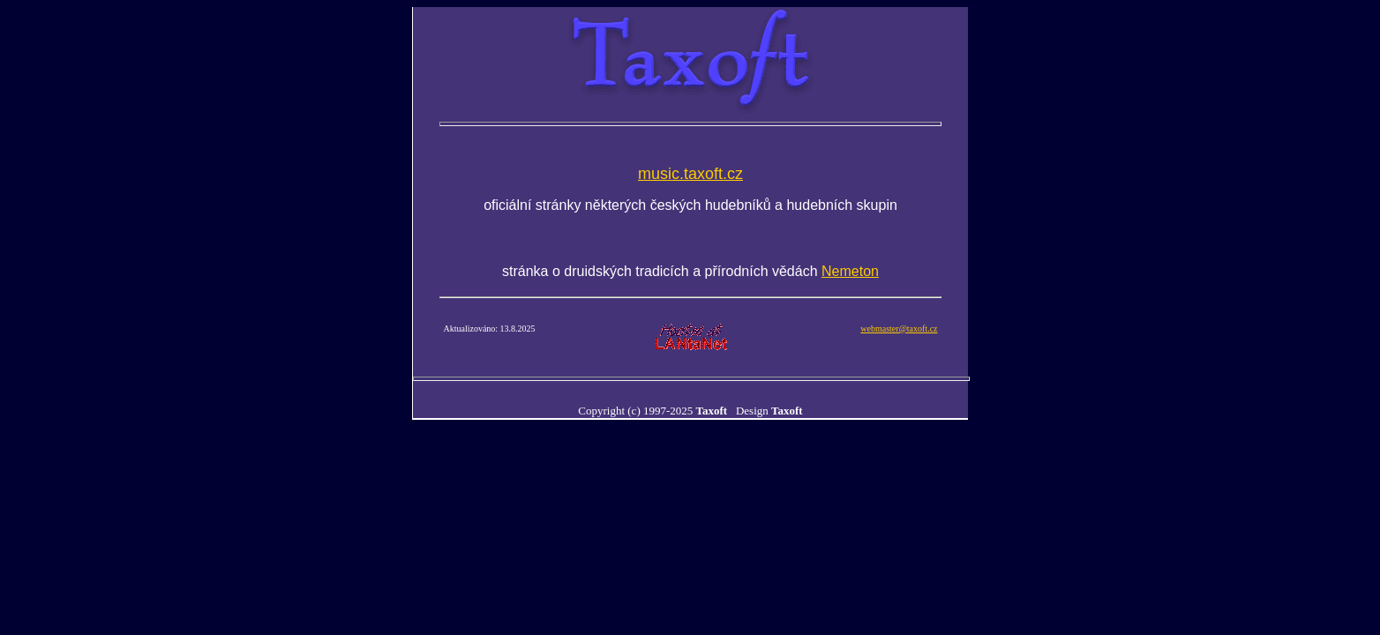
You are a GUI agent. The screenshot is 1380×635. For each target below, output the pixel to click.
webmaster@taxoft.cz (898, 328)
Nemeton (850, 271)
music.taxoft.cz (690, 174)
